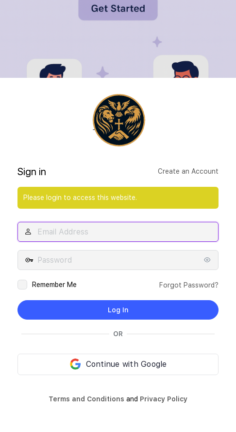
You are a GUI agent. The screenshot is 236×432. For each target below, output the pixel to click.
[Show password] (209, 260)
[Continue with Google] (117, 364)
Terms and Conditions (86, 399)
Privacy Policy (163, 399)
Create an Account (188, 171)
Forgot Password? (189, 285)
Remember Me (54, 284)
